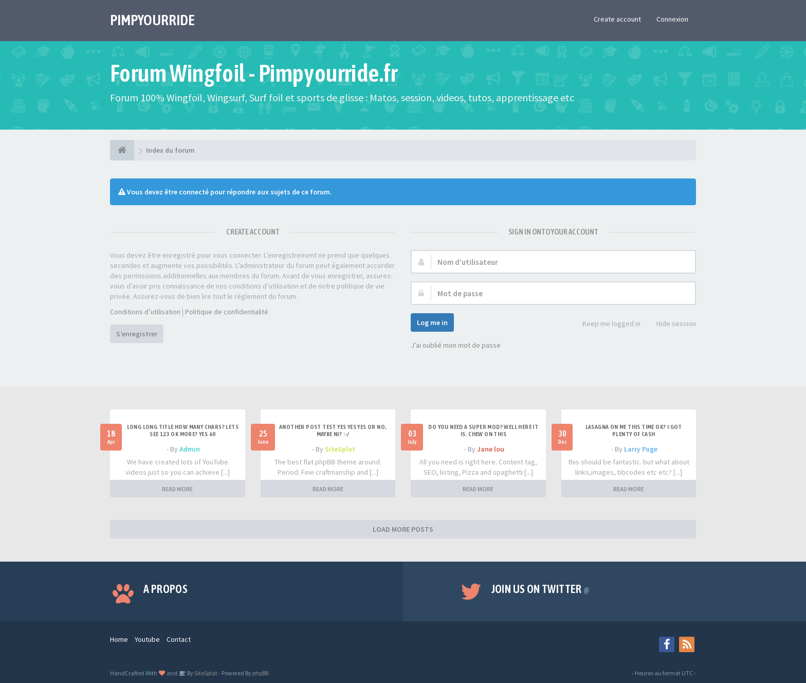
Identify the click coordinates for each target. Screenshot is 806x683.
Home (119, 639)
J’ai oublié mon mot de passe (456, 345)
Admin (189, 449)
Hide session (670, 324)
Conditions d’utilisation (145, 311)
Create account (617, 19)
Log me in (432, 322)
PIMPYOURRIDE (152, 20)
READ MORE (177, 489)
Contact (179, 639)
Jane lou (490, 449)
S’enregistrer (136, 333)
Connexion (672, 19)
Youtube (147, 639)
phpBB (260, 673)
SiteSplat (340, 449)
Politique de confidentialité (226, 311)
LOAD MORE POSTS (403, 529)
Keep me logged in (605, 324)
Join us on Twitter (540, 589)
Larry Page (640, 449)
